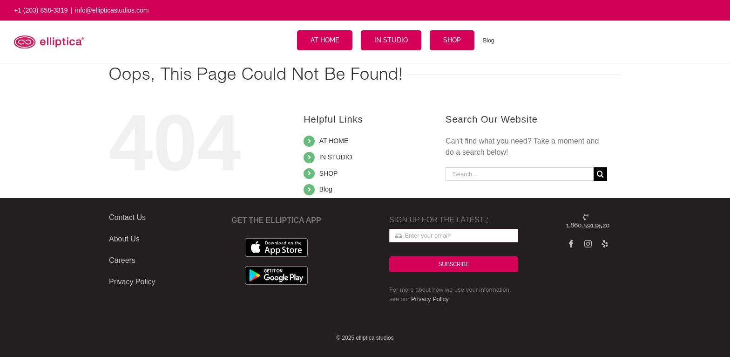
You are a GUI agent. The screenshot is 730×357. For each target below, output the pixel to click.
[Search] (600, 174)
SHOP (328, 173)
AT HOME (334, 140)
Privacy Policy (429, 298)
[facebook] (571, 243)
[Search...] (520, 174)
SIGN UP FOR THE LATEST (439, 220)
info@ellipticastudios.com (112, 10)
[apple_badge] (276, 242)
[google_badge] (276, 270)
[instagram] (588, 243)
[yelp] (604, 243)
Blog (325, 189)
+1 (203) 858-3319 (41, 10)
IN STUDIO (335, 157)
